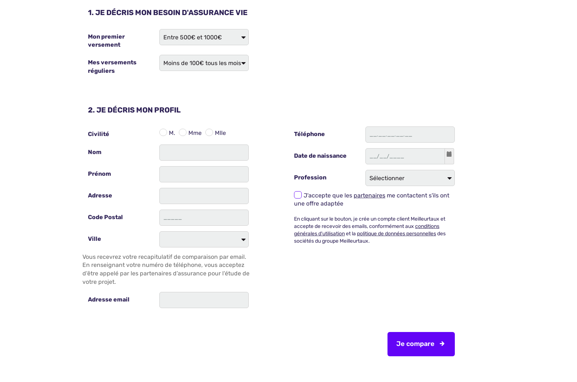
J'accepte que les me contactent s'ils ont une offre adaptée (371, 199)
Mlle (220, 132)
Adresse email (109, 299)
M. (172, 132)
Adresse (100, 195)
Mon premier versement (106, 41)
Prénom (99, 173)
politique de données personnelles (396, 234)
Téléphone (309, 134)
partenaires (369, 195)
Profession (310, 177)
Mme (195, 132)
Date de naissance (320, 155)
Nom (95, 152)
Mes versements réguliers (112, 66)
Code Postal (105, 217)
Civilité (98, 134)
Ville (94, 238)
